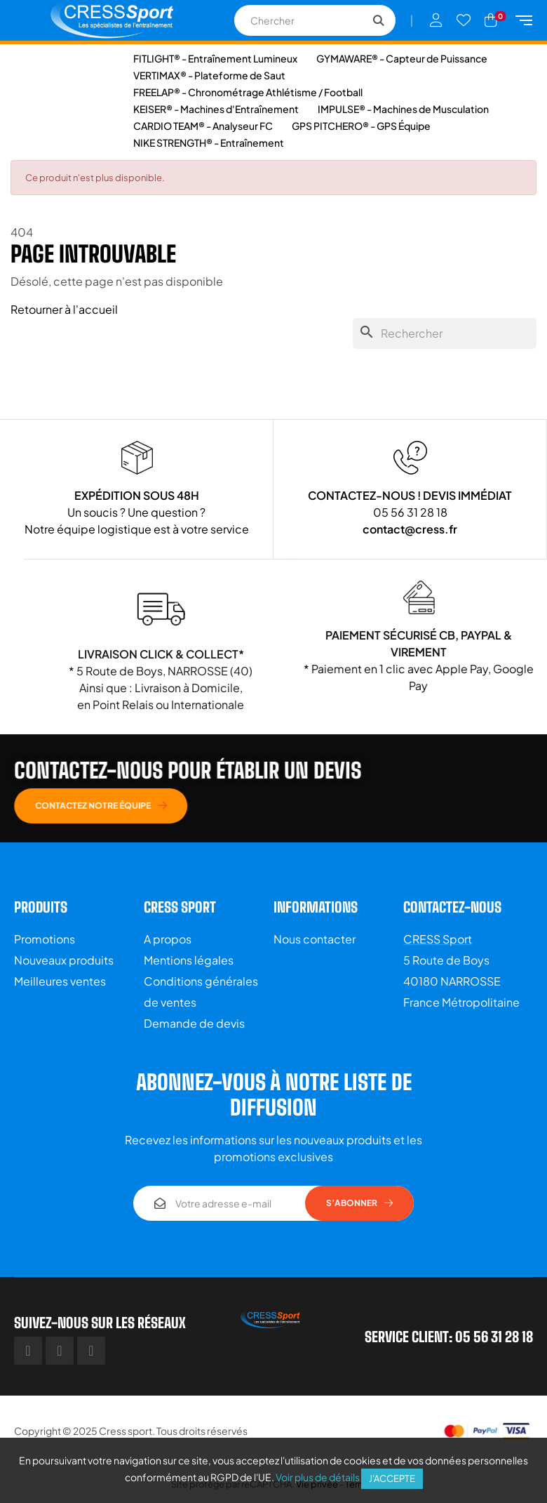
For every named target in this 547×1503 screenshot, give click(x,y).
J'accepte (392, 1478)
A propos (167, 939)
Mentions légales (189, 960)
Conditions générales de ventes (201, 991)
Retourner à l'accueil (64, 309)
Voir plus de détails (318, 1477)
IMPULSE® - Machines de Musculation (403, 108)
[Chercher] (444, 333)
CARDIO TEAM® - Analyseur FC (203, 125)
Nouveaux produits (64, 960)
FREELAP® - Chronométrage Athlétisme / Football (248, 92)
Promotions (44, 939)
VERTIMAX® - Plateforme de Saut (209, 75)
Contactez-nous (452, 907)
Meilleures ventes (60, 981)
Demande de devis (194, 1023)
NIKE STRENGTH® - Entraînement (208, 142)
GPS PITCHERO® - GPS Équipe (361, 125)
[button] (311, 805)
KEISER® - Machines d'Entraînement (216, 108)
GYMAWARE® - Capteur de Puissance (401, 58)
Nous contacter (315, 939)
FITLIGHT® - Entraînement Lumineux (215, 58)
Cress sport (125, 1430)
